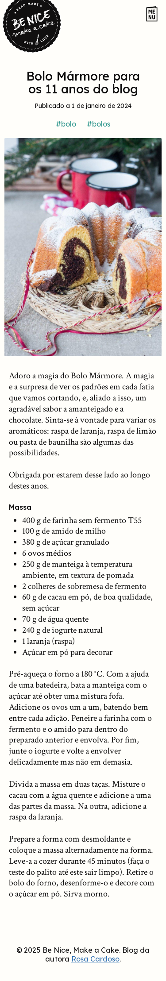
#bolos (98, 123)
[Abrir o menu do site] (151, 14)
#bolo (66, 123)
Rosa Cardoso (95, 958)
